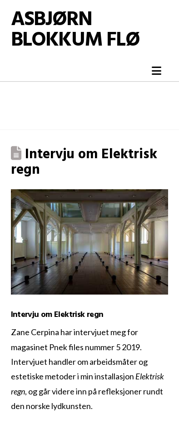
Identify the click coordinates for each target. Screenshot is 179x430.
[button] (156, 70)
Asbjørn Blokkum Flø (75, 30)
